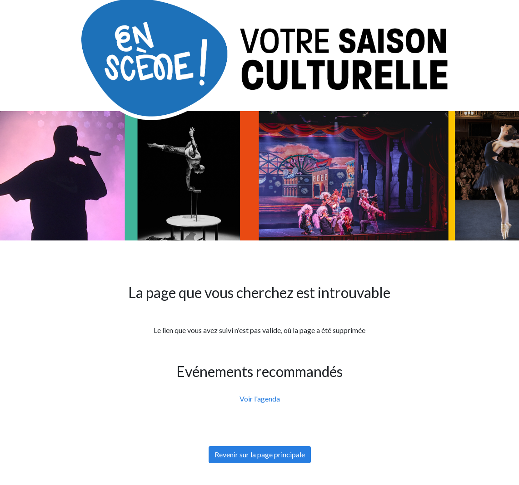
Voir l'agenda (260, 398)
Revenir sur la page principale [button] (260, 454)
